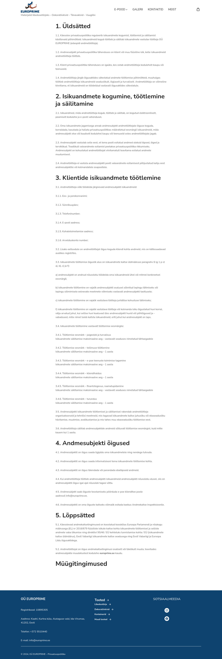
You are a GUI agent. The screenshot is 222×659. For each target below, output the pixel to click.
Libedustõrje (101, 604)
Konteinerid (100, 614)
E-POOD (119, 9)
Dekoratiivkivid (102, 609)
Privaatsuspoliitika (56, 654)
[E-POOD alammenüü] (126, 9)
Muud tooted (101, 619)
